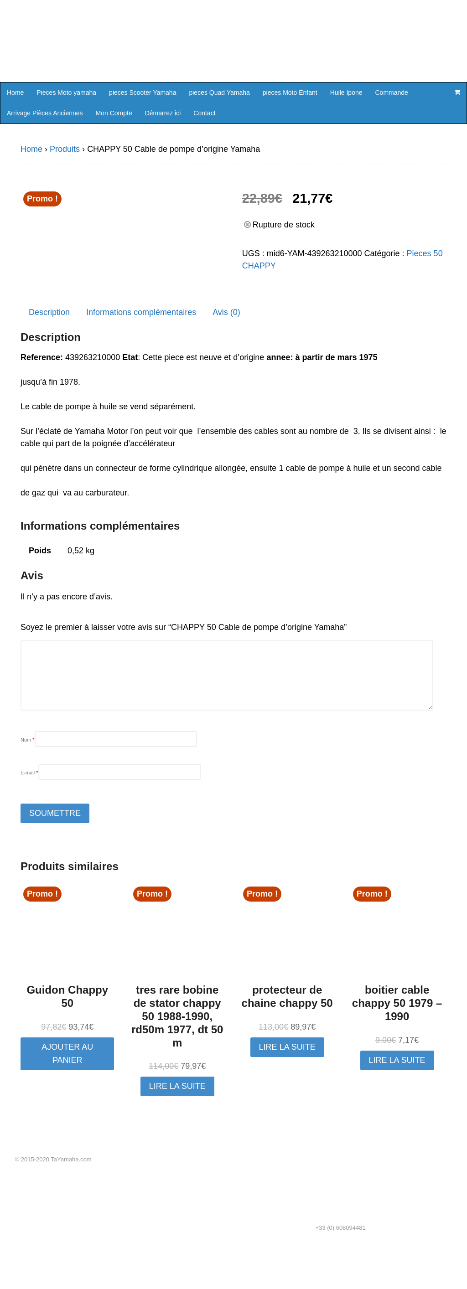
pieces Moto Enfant (290, 92)
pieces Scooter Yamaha (142, 92)
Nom (28, 781)
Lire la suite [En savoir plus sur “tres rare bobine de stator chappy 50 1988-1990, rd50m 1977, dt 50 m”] (177, 1127)
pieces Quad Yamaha (219, 92)
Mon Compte (114, 113)
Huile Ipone (346, 92)
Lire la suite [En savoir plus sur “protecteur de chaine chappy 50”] (287, 1088)
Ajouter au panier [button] (67, 1094)
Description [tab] (49, 353)
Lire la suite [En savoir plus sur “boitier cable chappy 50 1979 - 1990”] (397, 1100)
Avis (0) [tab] (226, 353)
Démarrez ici (163, 113)
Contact (204, 113)
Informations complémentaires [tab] (141, 353)
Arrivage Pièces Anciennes (45, 113)
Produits (65, 149)
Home (15, 92)
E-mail (29, 813)
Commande (391, 92)
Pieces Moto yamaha (66, 92)
